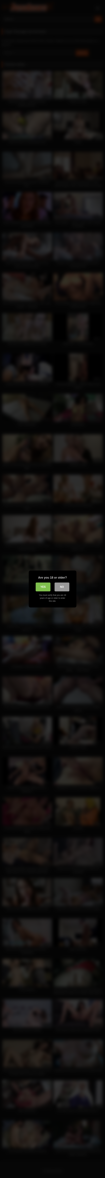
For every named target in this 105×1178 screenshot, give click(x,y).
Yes (43, 586)
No (62, 586)
